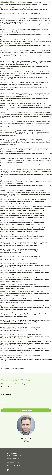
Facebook (8, 470)
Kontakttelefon (6, 394)
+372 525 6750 (16, 455)
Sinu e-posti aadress (7, 387)
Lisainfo (3, 402)
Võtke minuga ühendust (26, 410)
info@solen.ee (15, 458)
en (11, 2)
